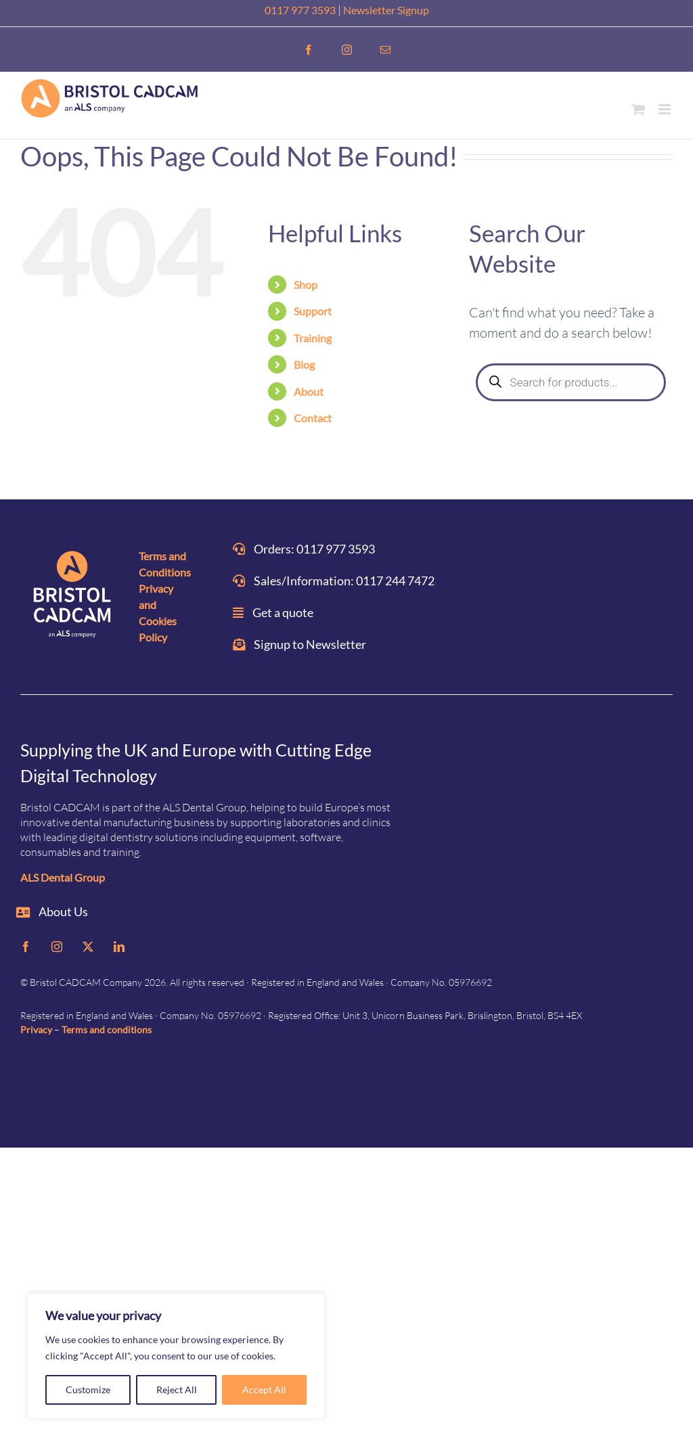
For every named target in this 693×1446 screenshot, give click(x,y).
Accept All (264, 1389)
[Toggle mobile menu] (665, 109)
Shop (305, 284)
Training (313, 338)
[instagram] (56, 946)
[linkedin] (119, 946)
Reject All (176, 1389)
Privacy (36, 1029)
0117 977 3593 (300, 9)
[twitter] (88, 946)
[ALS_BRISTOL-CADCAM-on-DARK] (73, 596)
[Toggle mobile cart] (638, 109)
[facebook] (25, 946)
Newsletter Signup (386, 9)
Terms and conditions (107, 1029)
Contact (313, 417)
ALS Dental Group (62, 877)
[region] (176, 1356)
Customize (88, 1389)
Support (313, 310)
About (308, 391)
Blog (304, 364)
